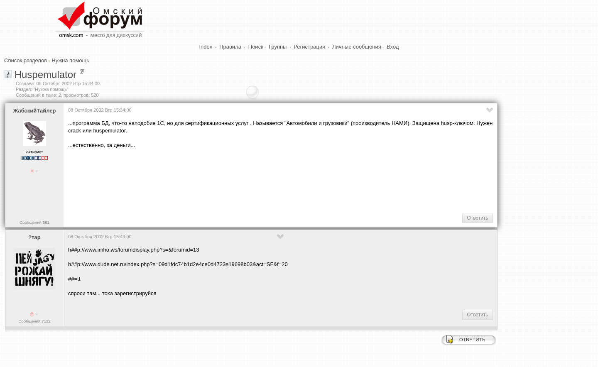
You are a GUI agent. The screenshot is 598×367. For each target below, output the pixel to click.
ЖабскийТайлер (34, 111)
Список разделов (25, 60)
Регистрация (309, 47)
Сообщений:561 (34, 222)
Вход (393, 47)
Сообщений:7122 (34, 321)
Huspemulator (45, 74)
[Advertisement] (219, 180)
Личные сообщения (356, 47)
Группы (278, 47)
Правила (230, 47)
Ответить (477, 218)
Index (206, 47)
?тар (34, 237)
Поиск (255, 47)
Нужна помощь (70, 60)
